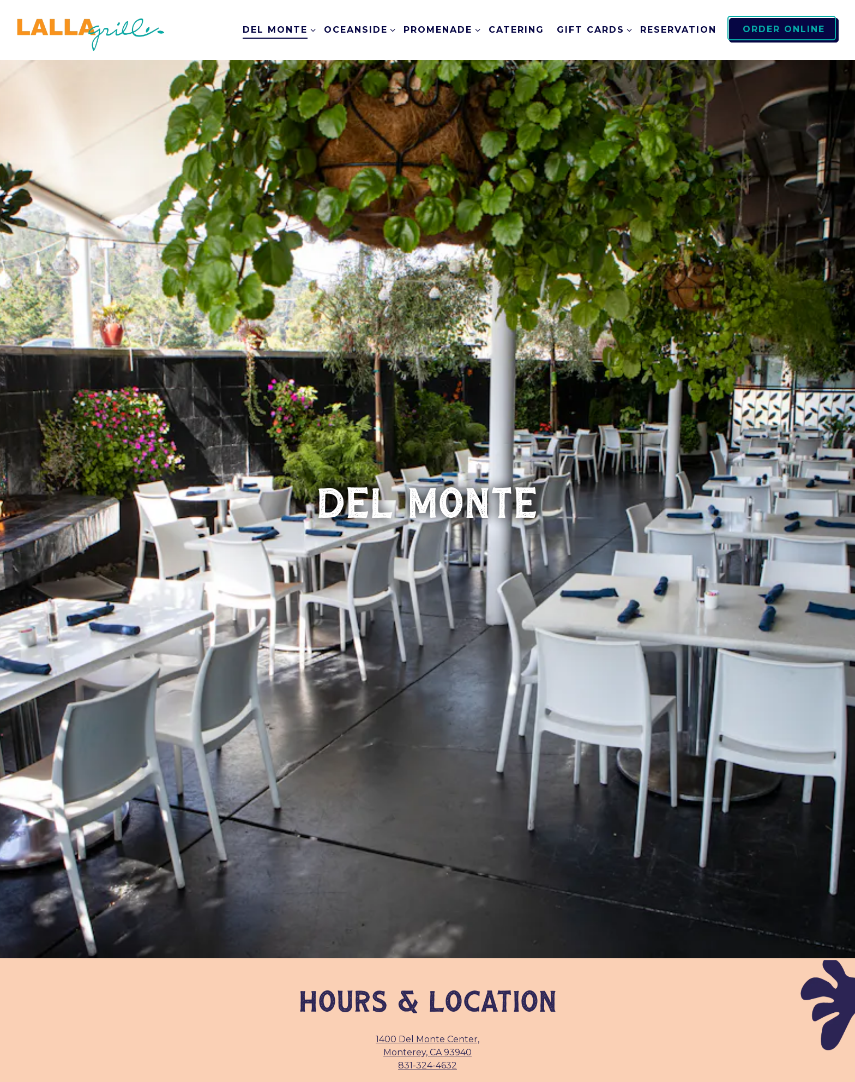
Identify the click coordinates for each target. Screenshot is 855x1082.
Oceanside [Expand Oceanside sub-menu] (357, 29)
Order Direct (428, 1005)
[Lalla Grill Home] (91, 30)
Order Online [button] (784, 29)
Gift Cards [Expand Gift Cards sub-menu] (592, 29)
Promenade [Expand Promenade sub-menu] (440, 29)
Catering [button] (516, 30)
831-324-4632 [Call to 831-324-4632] (427, 922)
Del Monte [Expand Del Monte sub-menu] (277, 29)
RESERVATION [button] (678, 30)
